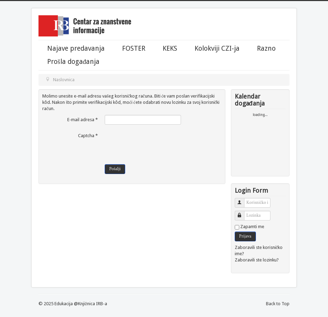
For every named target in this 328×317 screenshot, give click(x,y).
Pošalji (115, 169)
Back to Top (278, 303)
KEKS (170, 48)
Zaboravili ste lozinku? (257, 259)
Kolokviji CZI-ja (217, 48)
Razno (266, 48)
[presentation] (157, 144)
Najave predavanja (76, 48)
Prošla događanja (73, 62)
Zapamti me (252, 226)
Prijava (245, 236)
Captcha (88, 135)
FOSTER (133, 48)
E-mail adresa (82, 119)
